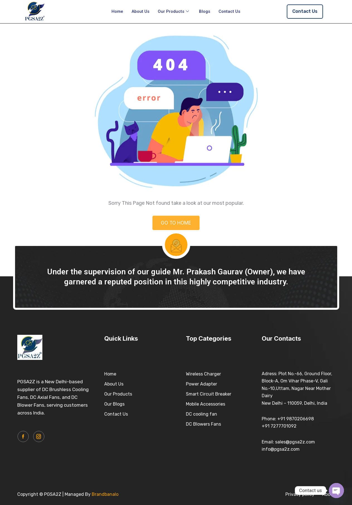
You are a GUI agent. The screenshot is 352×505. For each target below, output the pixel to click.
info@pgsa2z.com (281, 449)
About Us (140, 11)
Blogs (204, 11)
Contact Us (229, 11)
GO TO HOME (176, 227)
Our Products (173, 11)
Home (117, 11)
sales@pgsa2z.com (295, 442)
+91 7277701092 (279, 426)
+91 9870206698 (295, 418)
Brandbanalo (105, 494)
